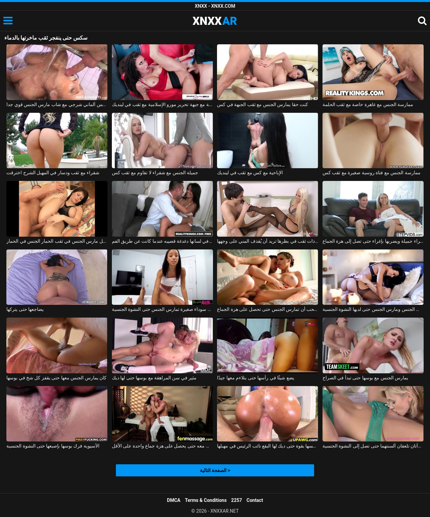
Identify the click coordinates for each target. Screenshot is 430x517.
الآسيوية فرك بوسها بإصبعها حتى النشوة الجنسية (52, 446)
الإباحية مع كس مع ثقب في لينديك (250, 172)
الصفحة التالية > (215, 470)
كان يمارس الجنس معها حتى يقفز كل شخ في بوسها (56, 377)
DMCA (173, 500)
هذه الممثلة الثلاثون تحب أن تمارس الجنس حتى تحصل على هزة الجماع (267, 309)
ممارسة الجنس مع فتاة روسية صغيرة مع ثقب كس (371, 172)
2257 (236, 500)
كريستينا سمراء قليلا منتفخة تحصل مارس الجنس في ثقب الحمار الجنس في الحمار (57, 241)
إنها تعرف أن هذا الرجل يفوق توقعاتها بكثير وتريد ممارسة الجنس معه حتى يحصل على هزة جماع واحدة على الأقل (162, 446)
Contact (255, 500)
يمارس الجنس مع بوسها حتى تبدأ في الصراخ (365, 377)
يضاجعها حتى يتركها (25, 309)
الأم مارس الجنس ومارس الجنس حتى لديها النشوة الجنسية (373, 309)
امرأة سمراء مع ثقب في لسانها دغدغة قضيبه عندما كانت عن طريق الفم (162, 241)
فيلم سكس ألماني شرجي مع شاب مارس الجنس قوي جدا (57, 104)
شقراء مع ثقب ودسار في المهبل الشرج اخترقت (52, 172)
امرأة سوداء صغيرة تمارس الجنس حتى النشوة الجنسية (162, 309)
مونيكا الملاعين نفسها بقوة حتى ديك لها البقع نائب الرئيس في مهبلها (267, 446)
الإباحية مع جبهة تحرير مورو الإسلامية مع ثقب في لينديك (162, 104)
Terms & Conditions (206, 500)
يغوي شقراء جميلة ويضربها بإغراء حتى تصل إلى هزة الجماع (373, 241)
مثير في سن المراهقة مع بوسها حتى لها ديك (154, 377)
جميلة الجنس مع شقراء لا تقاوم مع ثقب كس (155, 172)
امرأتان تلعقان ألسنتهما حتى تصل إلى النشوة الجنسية (373, 446)
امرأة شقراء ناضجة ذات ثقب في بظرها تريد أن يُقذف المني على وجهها (267, 241)
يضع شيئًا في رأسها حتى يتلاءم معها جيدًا (255, 377)
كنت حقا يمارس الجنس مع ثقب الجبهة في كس (262, 104)
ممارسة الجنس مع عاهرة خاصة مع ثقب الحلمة (367, 104)
